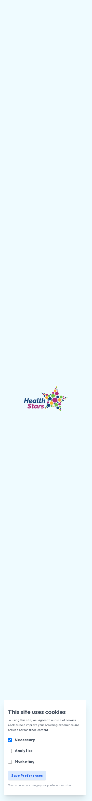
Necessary (25, 739)
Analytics (24, 750)
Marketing (25, 761)
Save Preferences (27, 775)
